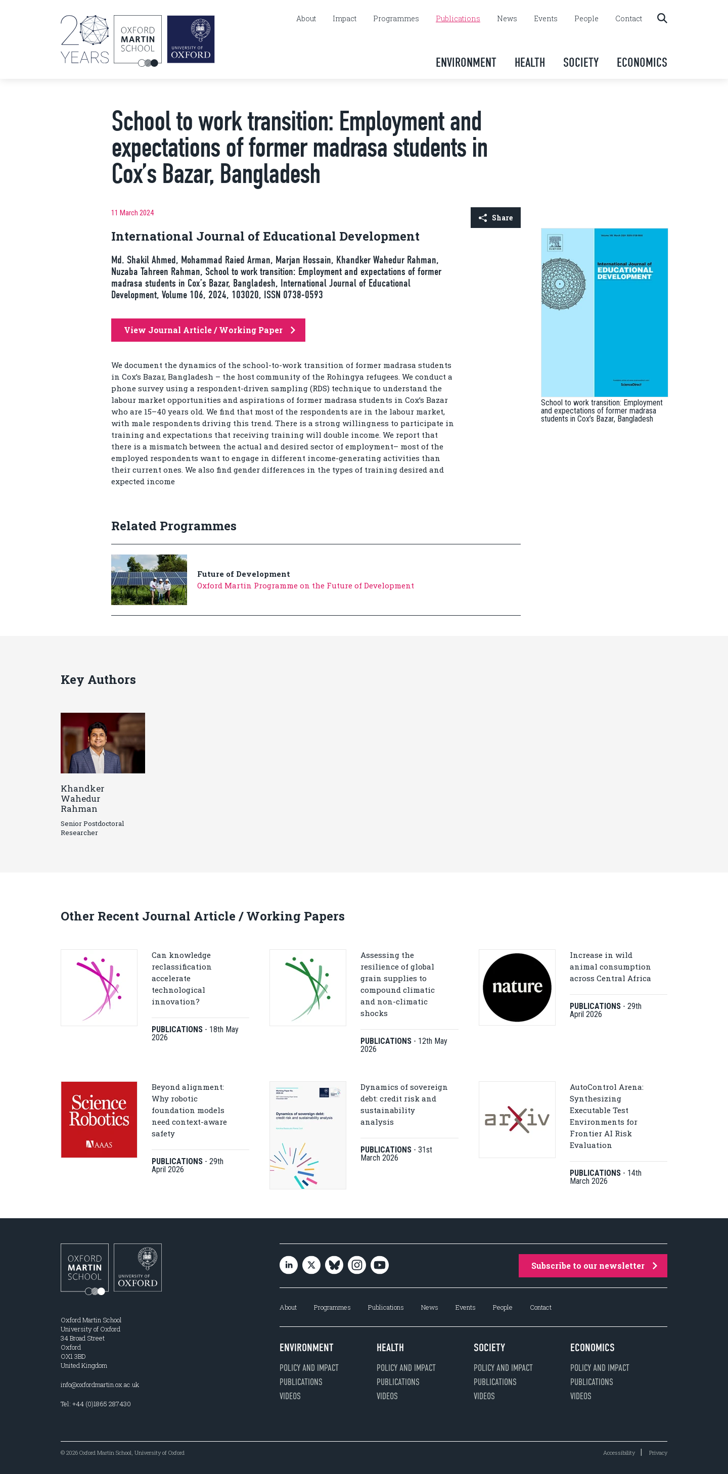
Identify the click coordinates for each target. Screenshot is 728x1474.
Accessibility (619, 1452)
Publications (458, 18)
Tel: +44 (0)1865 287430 (96, 1403)
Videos (290, 1396)
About (306, 18)
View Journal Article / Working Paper (209, 330)
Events (546, 18)
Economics (642, 62)
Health (530, 62)
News (507, 18)
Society (581, 62)
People (586, 18)
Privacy (658, 1452)
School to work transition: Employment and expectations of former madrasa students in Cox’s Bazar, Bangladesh (602, 411)
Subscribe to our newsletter (594, 1265)
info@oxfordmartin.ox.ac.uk (100, 1384)
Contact (628, 18)
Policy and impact (309, 1367)
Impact (344, 18)
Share (496, 217)
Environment (466, 62)
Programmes (396, 18)
